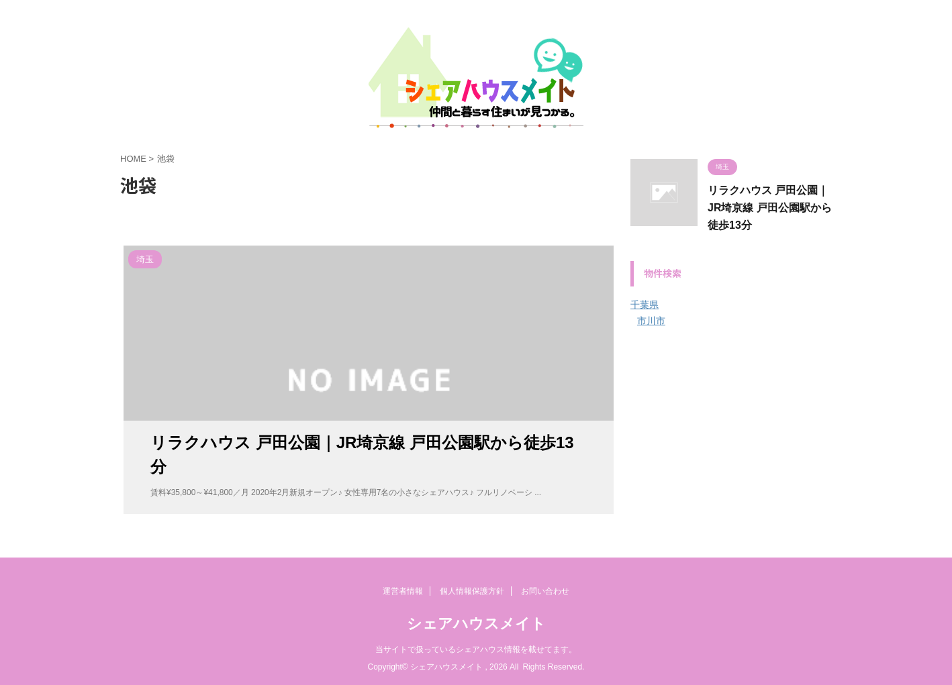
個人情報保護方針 (472, 591)
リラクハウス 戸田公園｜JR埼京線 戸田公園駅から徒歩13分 (770, 208)
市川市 (651, 320)
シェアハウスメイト (476, 623)
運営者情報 (403, 591)
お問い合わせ (545, 591)
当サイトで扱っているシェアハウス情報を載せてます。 (476, 649)
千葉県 (644, 304)
